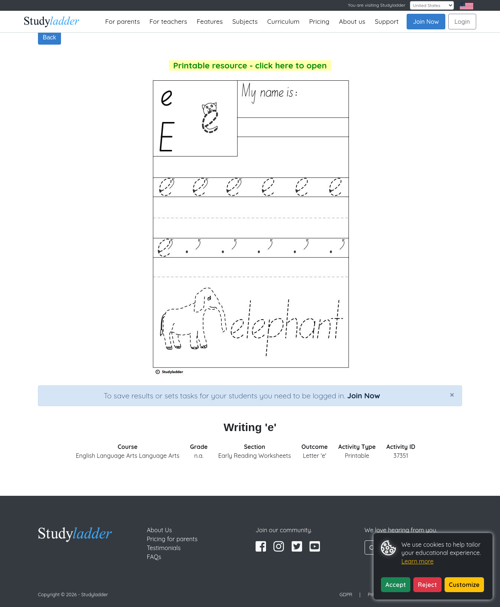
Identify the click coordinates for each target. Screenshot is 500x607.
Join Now (426, 21)
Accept (395, 584)
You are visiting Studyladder (376, 5)
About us (352, 21)
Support (387, 21)
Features (210, 21)
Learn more (417, 561)
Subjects (245, 21)
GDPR (346, 594)
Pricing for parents (172, 539)
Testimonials (164, 548)
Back (49, 37)
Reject (427, 584)
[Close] (452, 395)
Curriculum (283, 21)
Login (462, 21)
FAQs (154, 557)
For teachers (168, 21)
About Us (159, 530)
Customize (464, 584)
